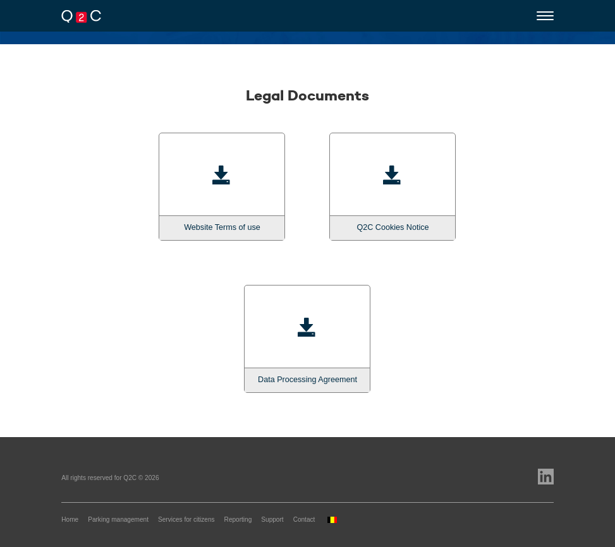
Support (272, 519)
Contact (304, 519)
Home (69, 519)
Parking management (118, 519)
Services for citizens (186, 519)
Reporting (238, 519)
